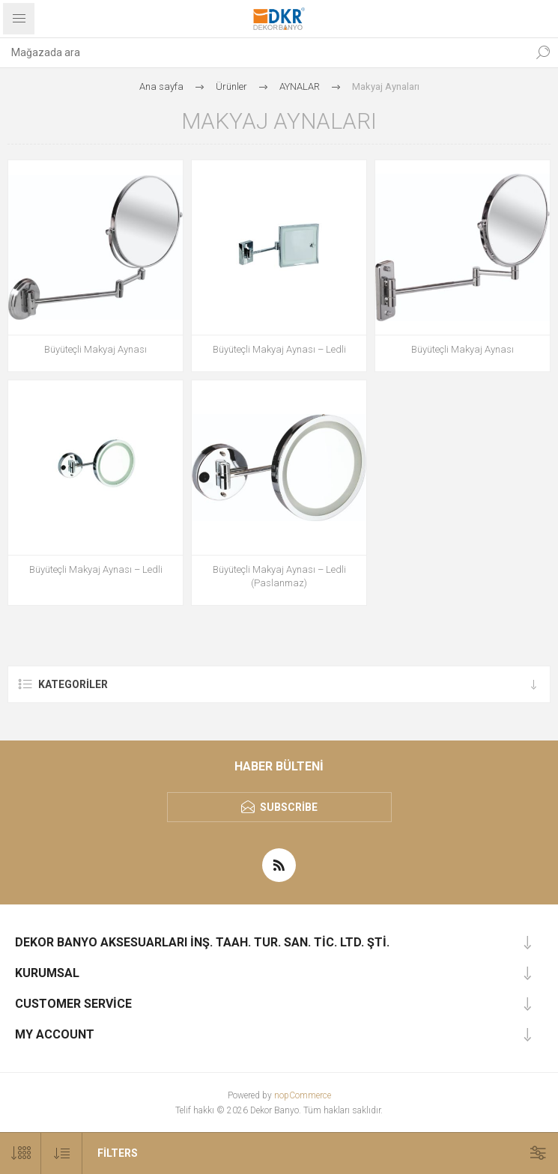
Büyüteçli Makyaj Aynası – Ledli (279, 349)
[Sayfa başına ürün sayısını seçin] (20, 1153)
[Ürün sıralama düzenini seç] (61, 1153)
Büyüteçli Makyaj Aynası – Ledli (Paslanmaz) (279, 576)
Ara (543, 52)
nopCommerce (302, 1095)
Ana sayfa (161, 86)
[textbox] (264, 52)
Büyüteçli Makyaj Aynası (95, 349)
